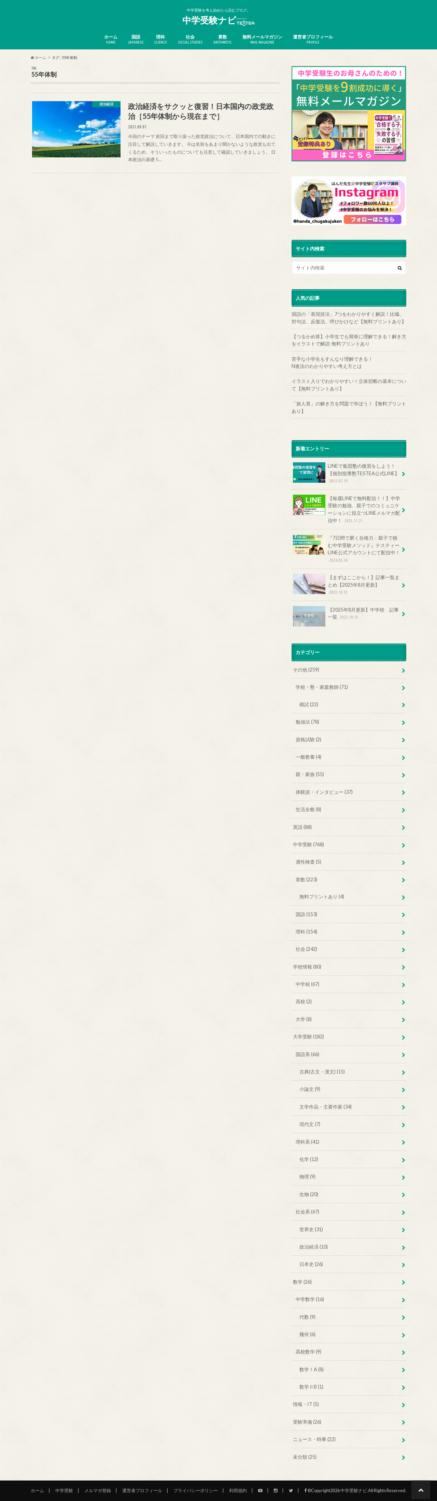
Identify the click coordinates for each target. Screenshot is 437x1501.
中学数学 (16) (310, 1299)
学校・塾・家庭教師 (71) (322, 687)
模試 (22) (308, 704)
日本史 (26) (311, 1264)
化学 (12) (308, 1159)
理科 (160, 39)
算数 (222, 39)
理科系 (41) (307, 1142)
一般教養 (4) (308, 757)
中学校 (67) (307, 984)
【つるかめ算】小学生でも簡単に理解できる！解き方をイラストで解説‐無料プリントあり (349, 340)
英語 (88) (302, 827)
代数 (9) (307, 1317)
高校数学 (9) (308, 1352)
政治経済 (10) (313, 1247)
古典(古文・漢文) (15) (322, 1071)
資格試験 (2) (308, 739)
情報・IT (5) (306, 1404)
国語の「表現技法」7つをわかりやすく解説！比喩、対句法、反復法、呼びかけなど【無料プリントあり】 (349, 317)
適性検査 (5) (308, 862)
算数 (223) (306, 879)
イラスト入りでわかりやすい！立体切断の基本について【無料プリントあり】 (349, 384)
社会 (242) (306, 949)
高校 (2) (304, 1001)
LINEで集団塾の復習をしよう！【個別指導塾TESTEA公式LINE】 (346, 473)
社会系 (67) (307, 1211)
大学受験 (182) (308, 1036)
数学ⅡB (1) (311, 1387)
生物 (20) (308, 1194)
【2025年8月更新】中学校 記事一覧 (346, 616)
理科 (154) (306, 931)
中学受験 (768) (308, 844)
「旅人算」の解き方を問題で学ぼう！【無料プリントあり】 (349, 407)
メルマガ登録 (97, 1490)
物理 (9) (307, 1176)
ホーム (110, 39)
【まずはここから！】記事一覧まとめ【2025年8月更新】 (346, 585)
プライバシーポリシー (195, 1490)
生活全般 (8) (308, 809)
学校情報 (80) (307, 967)
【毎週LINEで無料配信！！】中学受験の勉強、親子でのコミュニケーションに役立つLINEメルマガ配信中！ (346, 509)
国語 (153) (306, 914)
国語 (135, 39)
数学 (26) (302, 1282)
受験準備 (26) (307, 1422)
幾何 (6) (307, 1334)
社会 (190, 39)
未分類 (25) (304, 1457)
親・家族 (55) (310, 774)
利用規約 (238, 1490)
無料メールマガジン (262, 39)
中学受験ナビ (218, 20)
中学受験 (64, 1490)
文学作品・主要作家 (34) (325, 1107)
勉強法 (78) (307, 722)
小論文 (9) (309, 1089)
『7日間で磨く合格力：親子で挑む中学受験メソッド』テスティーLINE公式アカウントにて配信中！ (346, 548)
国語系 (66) (307, 1054)
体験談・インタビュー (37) (324, 792)
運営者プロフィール (313, 39)
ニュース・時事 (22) (314, 1439)
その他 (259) (306, 669)
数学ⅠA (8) (311, 1369)
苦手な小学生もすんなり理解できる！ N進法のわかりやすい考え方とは (349, 362)
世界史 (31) (311, 1229)
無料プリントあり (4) (321, 896)
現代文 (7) (309, 1124)
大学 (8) (304, 1019)
